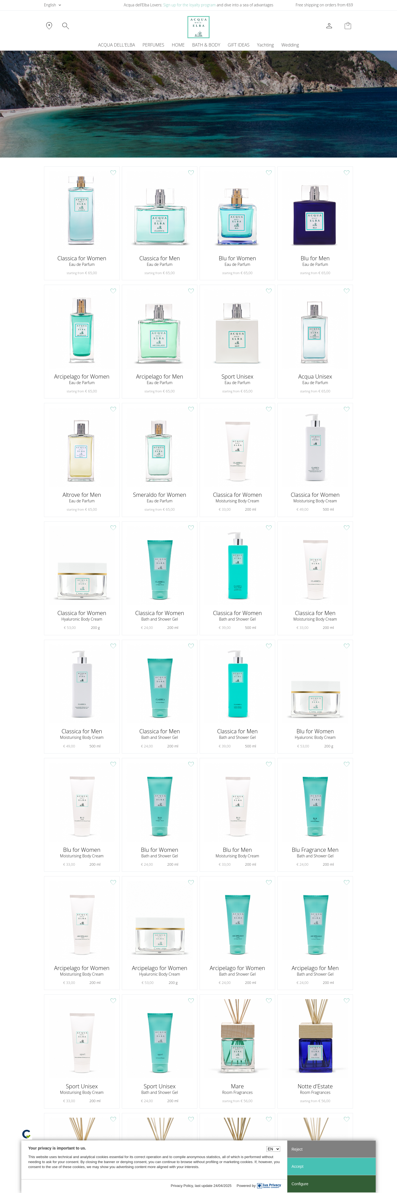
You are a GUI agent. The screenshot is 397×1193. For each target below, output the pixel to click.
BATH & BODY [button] (206, 45)
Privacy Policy (182, 1186)
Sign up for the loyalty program (189, 4)
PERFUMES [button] (153, 45)
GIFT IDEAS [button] (239, 45)
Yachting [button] (265, 45)
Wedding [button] (290, 45)
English (50, 4)
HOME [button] (178, 45)
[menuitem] (265, 44)
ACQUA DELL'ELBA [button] (116, 45)
